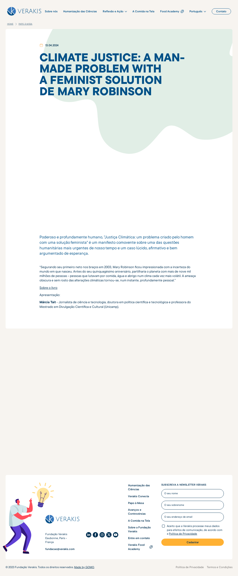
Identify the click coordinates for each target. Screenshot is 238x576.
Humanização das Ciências (139, 487)
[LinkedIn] (88, 535)
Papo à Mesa (26, 24)
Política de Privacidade (183, 533)
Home (10, 24)
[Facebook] (95, 535)
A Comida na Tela (139, 520)
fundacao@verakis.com (60, 549)
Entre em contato (139, 538)
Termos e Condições (219, 567)
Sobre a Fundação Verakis (139, 529)
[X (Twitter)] (109, 535)
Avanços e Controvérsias (137, 511)
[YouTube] (115, 535)
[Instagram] (102, 535)
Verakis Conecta (138, 496)
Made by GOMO (84, 567)
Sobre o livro (48, 288)
